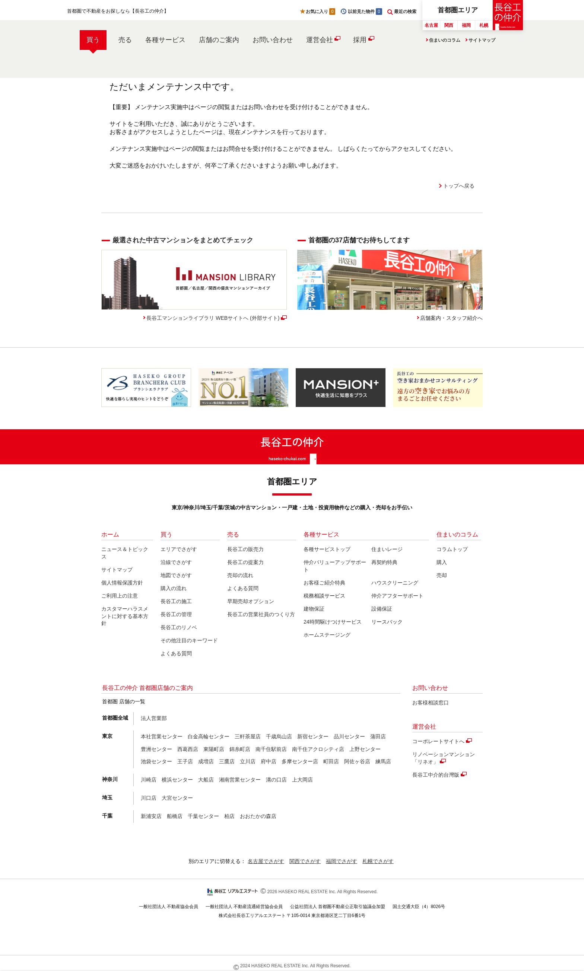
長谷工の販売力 (245, 549)
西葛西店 (187, 749)
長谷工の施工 (176, 601)
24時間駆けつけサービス (333, 622)
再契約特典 (384, 562)
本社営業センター (161, 736)
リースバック (387, 622)
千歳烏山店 (279, 736)
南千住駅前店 (271, 749)
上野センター (365, 749)
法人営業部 (154, 718)
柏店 (229, 816)
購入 (442, 562)
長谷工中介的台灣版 (435, 775)
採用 (359, 40)
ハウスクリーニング (394, 583)
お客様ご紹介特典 (324, 583)
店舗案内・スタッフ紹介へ (451, 318)
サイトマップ (482, 40)
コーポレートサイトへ (438, 741)
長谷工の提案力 (245, 562)
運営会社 (319, 40)
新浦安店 (151, 816)
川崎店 (148, 780)
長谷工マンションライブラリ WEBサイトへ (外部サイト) (212, 318)
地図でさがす (176, 575)
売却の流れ (240, 575)
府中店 (268, 761)
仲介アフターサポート (397, 596)
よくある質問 (176, 653)
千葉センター (203, 816)
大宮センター (177, 798)
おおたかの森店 (258, 816)
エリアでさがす (179, 549)
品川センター (349, 736)
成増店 (206, 761)
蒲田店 (378, 736)
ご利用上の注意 (119, 596)
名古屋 (431, 25)
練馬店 (383, 761)
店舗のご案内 (219, 40)
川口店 (148, 798)
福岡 (466, 25)
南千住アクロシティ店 (318, 749)
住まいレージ (387, 549)
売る (125, 40)
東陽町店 (213, 749)
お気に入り (321, 11)
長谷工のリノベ (179, 627)
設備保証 (381, 609)
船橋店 (174, 816)
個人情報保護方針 (122, 583)
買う (93, 40)
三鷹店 (227, 761)
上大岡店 (302, 780)
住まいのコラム (444, 40)
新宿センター (312, 736)
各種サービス (165, 40)
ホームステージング (327, 635)
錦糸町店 (239, 749)
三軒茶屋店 (248, 736)
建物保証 (314, 609)
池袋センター (156, 761)
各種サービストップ (327, 549)
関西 (448, 25)
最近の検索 (405, 11)
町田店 (331, 761)
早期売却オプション (250, 601)
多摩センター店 (300, 761)
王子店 (185, 761)
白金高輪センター (208, 736)
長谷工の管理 (176, 614)
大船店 (206, 780)
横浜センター (177, 780)
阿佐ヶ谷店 (357, 761)
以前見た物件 (365, 11)
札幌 (483, 25)
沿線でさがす (176, 562)
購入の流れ (174, 588)
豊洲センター (156, 749)
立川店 (248, 761)
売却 (442, 575)
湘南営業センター (240, 780)
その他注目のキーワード (189, 640)
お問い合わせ (273, 40)
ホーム (110, 534)
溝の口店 (276, 780)
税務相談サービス (324, 596)
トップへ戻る (459, 186)
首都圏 (458, 10)
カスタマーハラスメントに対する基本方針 (124, 616)
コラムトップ (452, 549)
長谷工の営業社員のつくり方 (261, 614)
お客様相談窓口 (430, 703)
